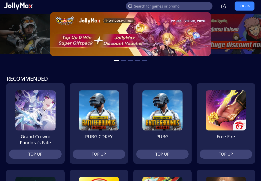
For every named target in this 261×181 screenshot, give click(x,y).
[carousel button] (116, 60)
